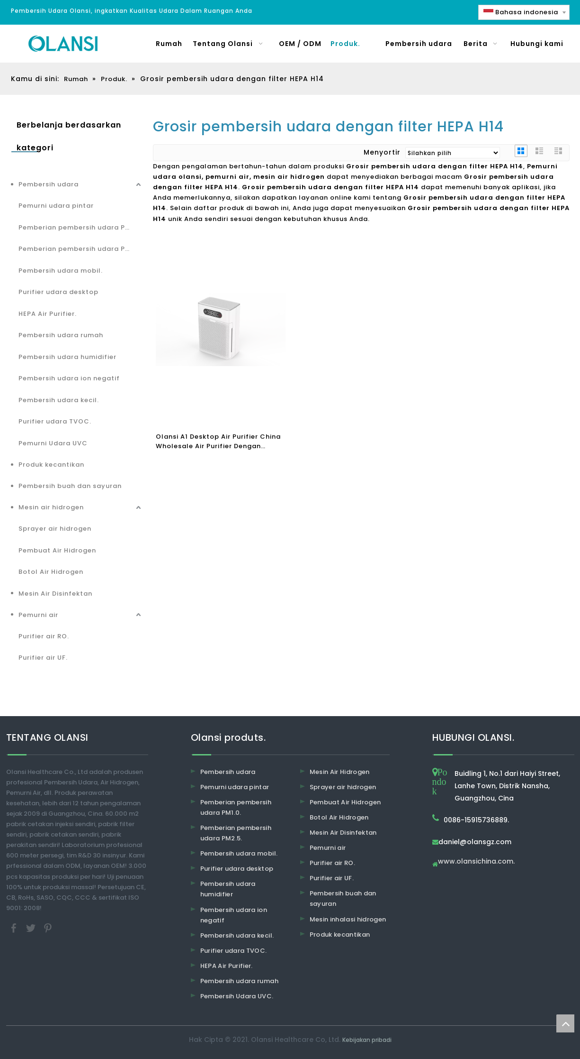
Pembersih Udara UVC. (237, 996)
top (565, 1023)
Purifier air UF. (43, 657)
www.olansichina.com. (476, 862)
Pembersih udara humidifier (67, 356)
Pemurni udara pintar (56, 205)
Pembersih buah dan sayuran (70, 485)
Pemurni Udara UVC (53, 443)
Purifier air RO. (43, 636)
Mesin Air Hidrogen (340, 771)
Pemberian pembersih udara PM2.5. (80, 248)
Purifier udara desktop (58, 291)
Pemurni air (38, 614)
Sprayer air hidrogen (54, 528)
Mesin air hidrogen (51, 507)
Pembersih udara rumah (60, 335)
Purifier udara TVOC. (54, 421)
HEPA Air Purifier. (47, 313)
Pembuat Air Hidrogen (57, 550)
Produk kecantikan (51, 464)
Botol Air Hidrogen (50, 571)
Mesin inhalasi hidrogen (348, 919)
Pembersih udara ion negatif (69, 378)
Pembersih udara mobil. (60, 270)
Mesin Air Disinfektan (55, 593)
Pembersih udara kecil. (58, 400)
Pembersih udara (48, 184)
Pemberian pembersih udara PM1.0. (80, 227)
